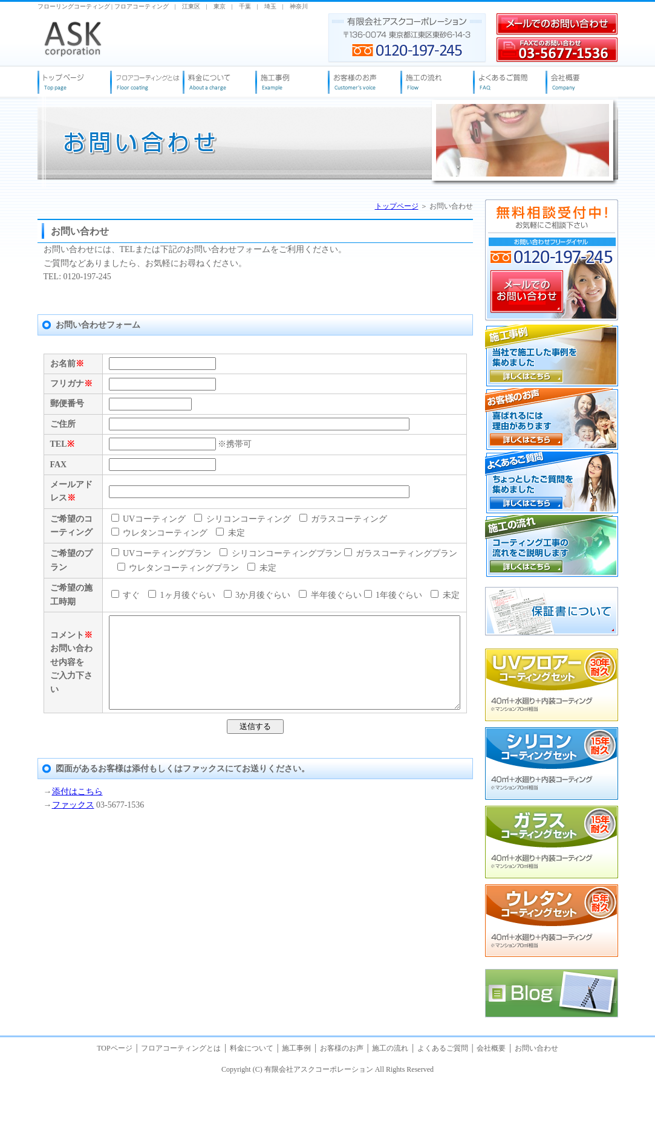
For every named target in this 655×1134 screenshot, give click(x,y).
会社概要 (491, 1103)
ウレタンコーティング (416, 633)
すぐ (104, 768)
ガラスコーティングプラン (379, 700)
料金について (251, 1103)
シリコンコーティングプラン (259, 700)
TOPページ (115, 1103)
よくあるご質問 (442, 1103)
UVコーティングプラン (140, 700)
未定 (110, 647)
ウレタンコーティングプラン (157, 714)
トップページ (397, 206)
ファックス (73, 1046)
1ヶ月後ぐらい (160, 768)
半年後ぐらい (308, 768)
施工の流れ (390, 1103)
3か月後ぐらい (235, 768)
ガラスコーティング (322, 633)
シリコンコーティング (220, 633)
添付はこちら (77, 1033)
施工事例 (296, 1103)
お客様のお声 (341, 1103)
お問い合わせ (536, 1103)
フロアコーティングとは (181, 1103)
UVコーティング (127, 633)
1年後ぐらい (371, 768)
